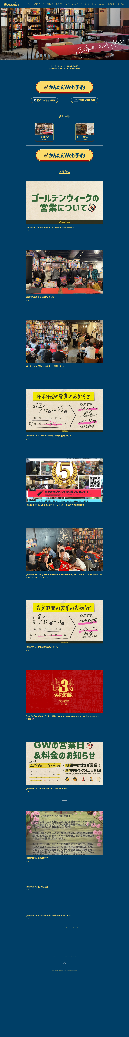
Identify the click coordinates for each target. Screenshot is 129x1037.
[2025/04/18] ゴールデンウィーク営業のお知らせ (46, 830)
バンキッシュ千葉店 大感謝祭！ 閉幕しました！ (46, 376)
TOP (30, 4)
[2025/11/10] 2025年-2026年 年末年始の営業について (48, 451)
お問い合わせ (121, 4)
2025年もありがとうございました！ (41, 302)
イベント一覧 (84, 4)
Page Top (64, 1027)
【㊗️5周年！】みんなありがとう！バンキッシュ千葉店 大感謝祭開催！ (55, 526)
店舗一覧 (59, 4)
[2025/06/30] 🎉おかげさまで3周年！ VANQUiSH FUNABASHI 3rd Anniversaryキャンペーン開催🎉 (64, 754)
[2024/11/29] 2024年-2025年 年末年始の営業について (48, 973)
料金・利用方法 (48, 4)
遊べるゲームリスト (98, 4)
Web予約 (37, 4)
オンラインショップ (71, 4)
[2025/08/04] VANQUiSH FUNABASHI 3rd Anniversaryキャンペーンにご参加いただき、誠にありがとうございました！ (64, 602)
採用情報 (111, 4)
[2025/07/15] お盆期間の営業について (42, 678)
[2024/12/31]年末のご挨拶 (37, 939)
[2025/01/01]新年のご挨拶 (37, 905)
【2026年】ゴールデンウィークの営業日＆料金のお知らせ (50, 227)
